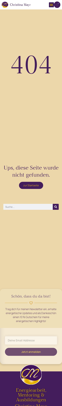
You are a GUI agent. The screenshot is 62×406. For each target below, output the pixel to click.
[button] (51, 4)
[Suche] (56, 207)
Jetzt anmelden (31, 353)
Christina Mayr (20, 5)
